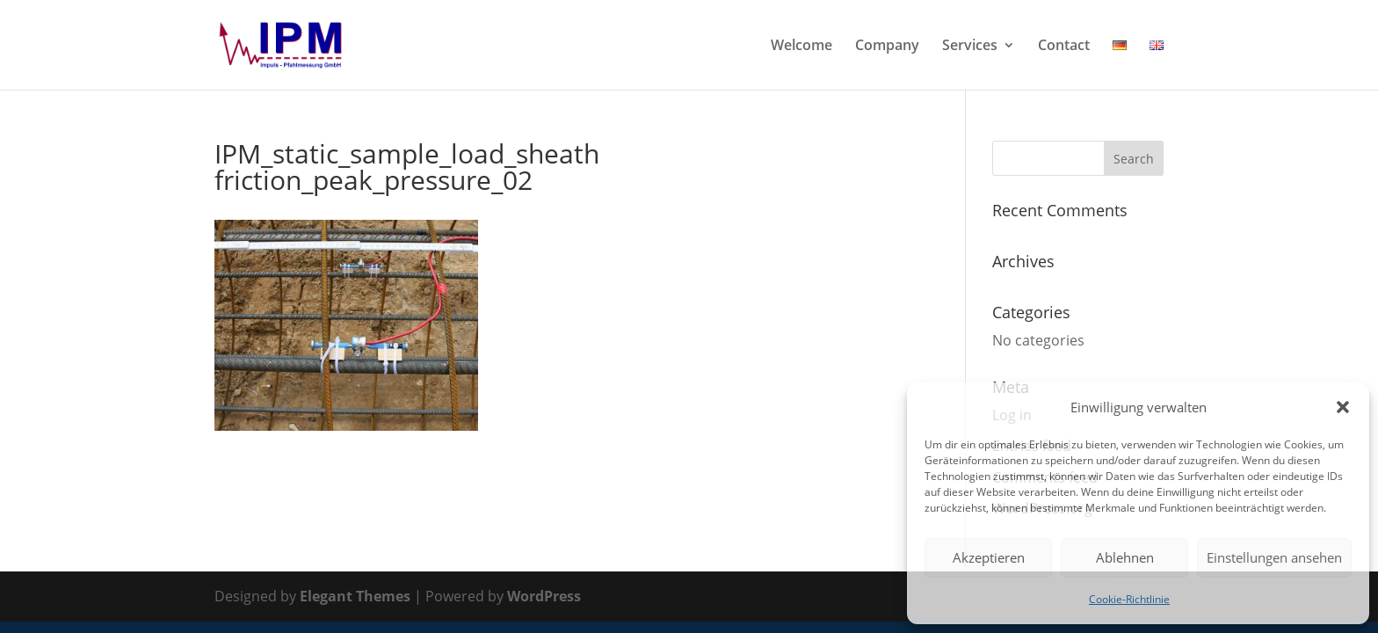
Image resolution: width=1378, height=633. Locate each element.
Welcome (801, 47)
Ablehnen (1125, 557)
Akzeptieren (989, 557)
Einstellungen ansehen (1274, 557)
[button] (1343, 407)
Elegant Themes (355, 596)
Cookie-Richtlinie (1129, 599)
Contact (1064, 47)
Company (887, 47)
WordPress (544, 596)
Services (969, 47)
